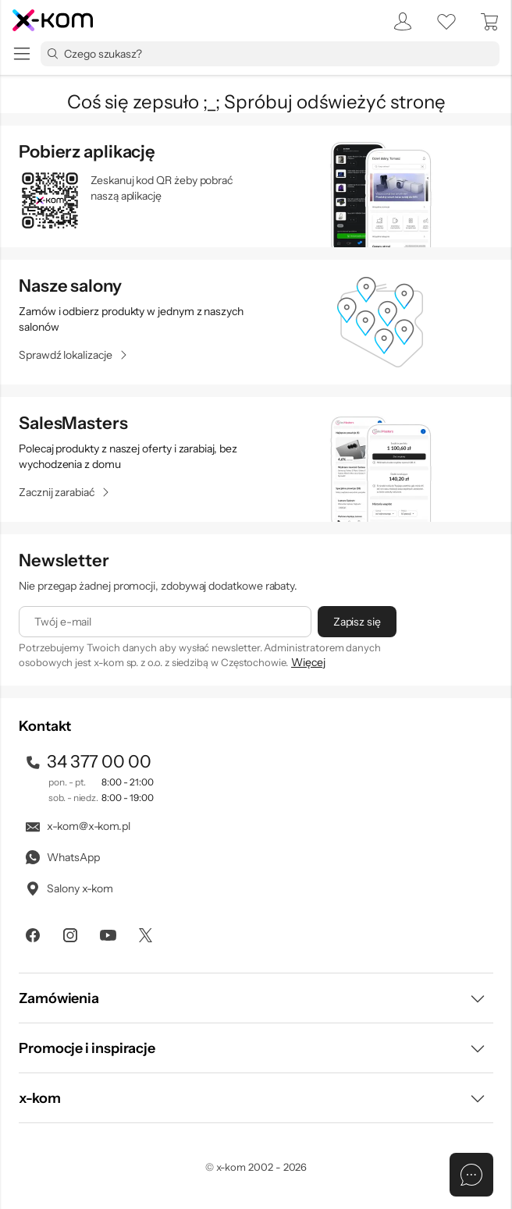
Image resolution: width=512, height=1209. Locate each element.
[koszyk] (490, 22)
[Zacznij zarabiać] (64, 492)
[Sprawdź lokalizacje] (73, 355)
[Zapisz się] (357, 621)
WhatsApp (61, 857)
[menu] (22, 54)
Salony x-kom (68, 888)
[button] (256, 998)
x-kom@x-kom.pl (76, 826)
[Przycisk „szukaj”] (52, 54)
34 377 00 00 (87, 761)
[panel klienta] (398, 22)
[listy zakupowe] (446, 22)
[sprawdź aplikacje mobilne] (256, 186)
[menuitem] (398, 22)
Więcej (308, 662)
